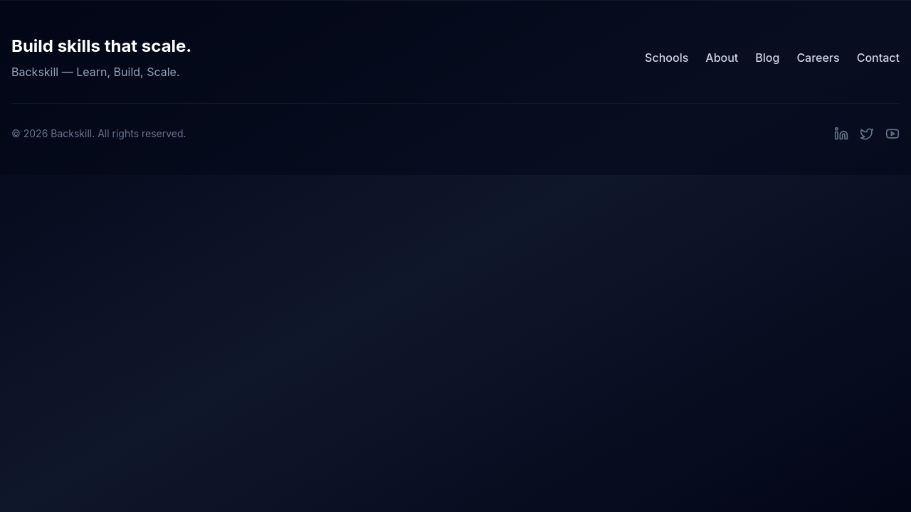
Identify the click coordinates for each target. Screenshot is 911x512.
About (721, 57)
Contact (878, 57)
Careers (817, 57)
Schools (666, 57)
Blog (767, 57)
